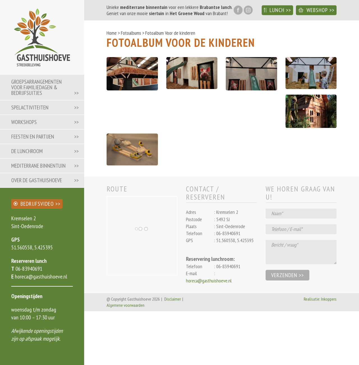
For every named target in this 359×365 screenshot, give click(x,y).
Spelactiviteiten (30, 107)
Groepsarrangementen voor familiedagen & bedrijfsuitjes (36, 87)
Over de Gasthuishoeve (36, 180)
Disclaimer (172, 299)
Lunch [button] (274, 10)
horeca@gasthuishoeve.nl (40, 276)
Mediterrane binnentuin (38, 165)
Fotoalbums (131, 33)
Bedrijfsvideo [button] (33, 203)
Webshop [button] (313, 10)
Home (112, 33)
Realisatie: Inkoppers (320, 299)
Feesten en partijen (32, 136)
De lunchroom (27, 151)
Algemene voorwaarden (125, 305)
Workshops (24, 122)
